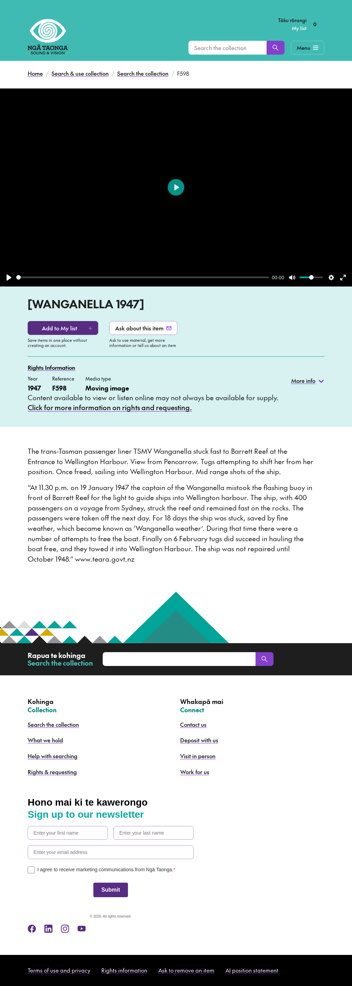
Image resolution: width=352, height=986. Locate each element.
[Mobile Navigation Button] (307, 48)
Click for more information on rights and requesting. (110, 407)
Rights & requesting (52, 772)
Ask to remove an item (186, 970)
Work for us (194, 772)
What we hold (45, 740)
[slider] (142, 277)
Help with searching (52, 756)
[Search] (276, 48)
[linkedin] (48, 928)
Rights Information (51, 367)
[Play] (9, 277)
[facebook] (32, 928)
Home (35, 73)
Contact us (193, 724)
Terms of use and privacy (59, 970)
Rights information (124, 970)
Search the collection (142, 73)
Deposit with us (199, 740)
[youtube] (81, 928)
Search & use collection (80, 73)
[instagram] (65, 928)
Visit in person (197, 756)
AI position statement (251, 970)
